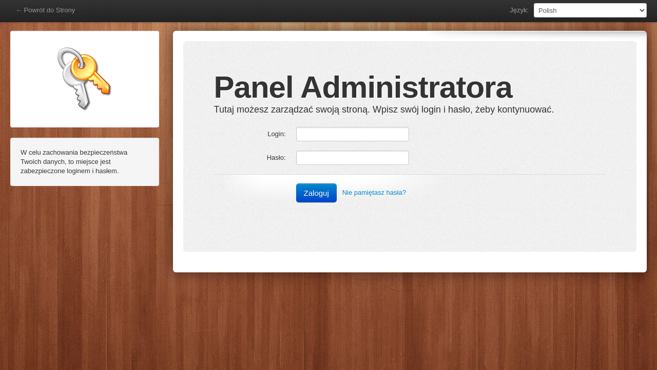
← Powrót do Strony (45, 10)
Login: (276, 134)
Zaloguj (316, 193)
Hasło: (276, 157)
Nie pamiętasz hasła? (374, 192)
